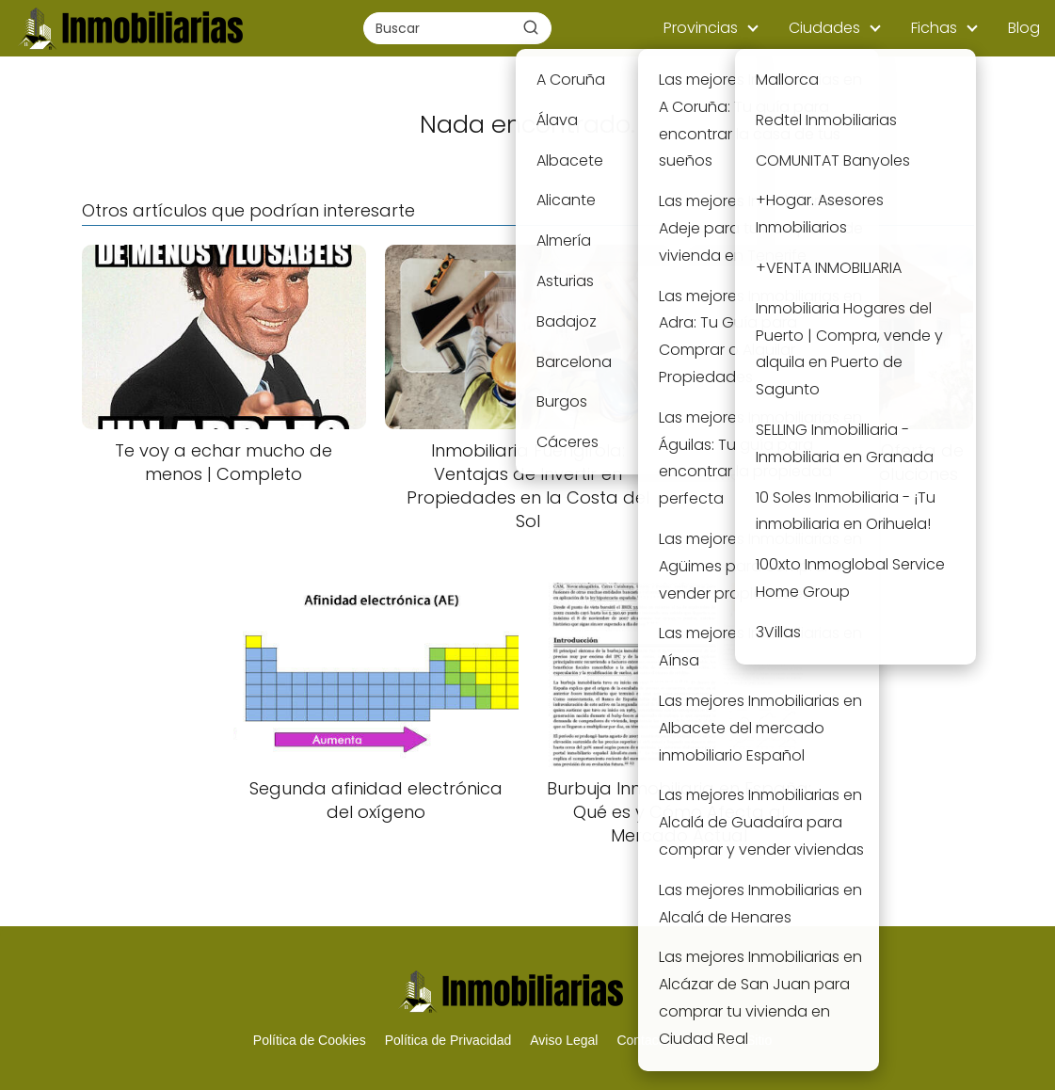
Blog (1024, 28)
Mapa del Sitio (730, 1040)
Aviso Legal (564, 1040)
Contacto (642, 1040)
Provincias (700, 28)
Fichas (934, 28)
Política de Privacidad (448, 1040)
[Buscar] (531, 27)
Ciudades (824, 28)
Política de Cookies (309, 1040)
